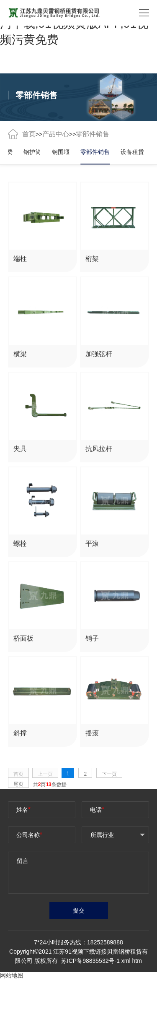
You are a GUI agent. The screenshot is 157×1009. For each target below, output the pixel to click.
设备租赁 (132, 152)
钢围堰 (60, 152)
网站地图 (11, 975)
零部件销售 (95, 152)
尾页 (18, 784)
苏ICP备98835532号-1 (91, 960)
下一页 (109, 774)
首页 (29, 134)
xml (126, 960)
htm (137, 960)
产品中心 (55, 134)
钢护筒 (32, 152)
